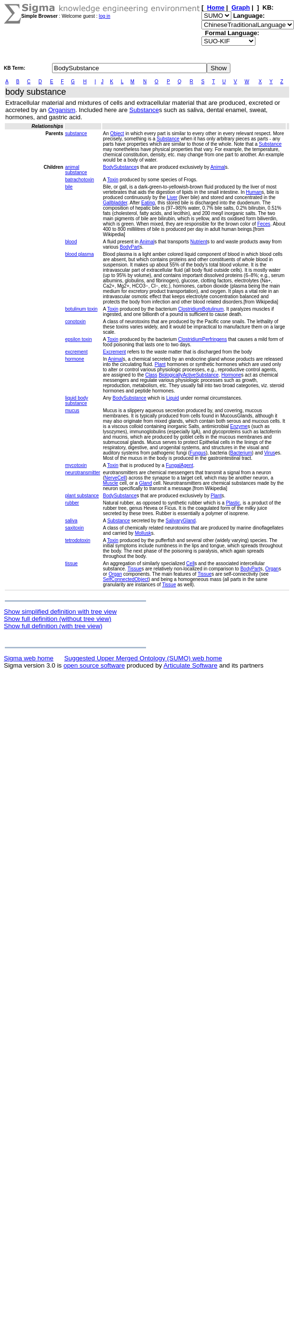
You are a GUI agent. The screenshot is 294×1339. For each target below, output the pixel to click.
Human (253, 192)
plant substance (82, 495)
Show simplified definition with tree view (60, 611)
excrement (76, 351)
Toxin (112, 179)
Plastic (233, 502)
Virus (269, 452)
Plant (160, 364)
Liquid (172, 398)
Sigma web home (28, 658)
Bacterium (241, 452)
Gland (145, 483)
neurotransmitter (82, 472)
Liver (172, 197)
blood (71, 241)
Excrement (114, 351)
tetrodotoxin (77, 540)
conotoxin (75, 321)
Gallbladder (115, 202)
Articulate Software (190, 665)
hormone (74, 359)
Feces (263, 224)
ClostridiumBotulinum (201, 309)
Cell (190, 563)
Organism (61, 110)
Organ (272, 568)
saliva (71, 520)
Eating (148, 202)
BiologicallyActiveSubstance (189, 375)
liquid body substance (76, 400)
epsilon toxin (78, 339)
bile (69, 186)
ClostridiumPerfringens (202, 339)
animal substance (76, 169)
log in (104, 16)
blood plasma (79, 254)
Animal (217, 167)
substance (76, 133)
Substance (144, 110)
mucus (72, 410)
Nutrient (198, 241)
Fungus (198, 452)
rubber (72, 502)
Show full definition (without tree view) (57, 618)
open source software (94, 665)
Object (117, 133)
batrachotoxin (79, 179)
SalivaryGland (181, 520)
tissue (71, 563)
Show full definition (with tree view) (53, 626)
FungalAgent (179, 465)
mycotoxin (76, 465)
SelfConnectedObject (125, 579)
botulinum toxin (81, 309)
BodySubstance (119, 167)
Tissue (134, 568)
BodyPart (130, 247)
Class (151, 375)
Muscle (110, 483)
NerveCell (115, 477)
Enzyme (239, 426)
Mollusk (143, 533)
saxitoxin (74, 528)
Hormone (231, 375)
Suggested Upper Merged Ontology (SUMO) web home (143, 658)
